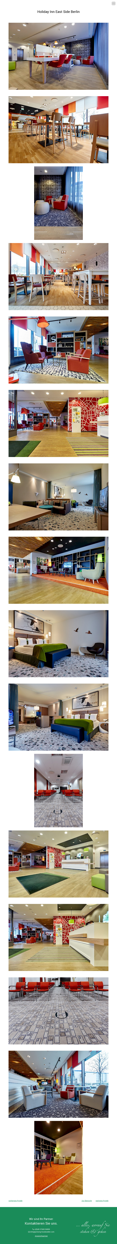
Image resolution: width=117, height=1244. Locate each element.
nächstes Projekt (102, 1201)
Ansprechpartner (41, 1236)
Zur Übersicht (87, 1201)
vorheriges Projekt (15, 1201)
